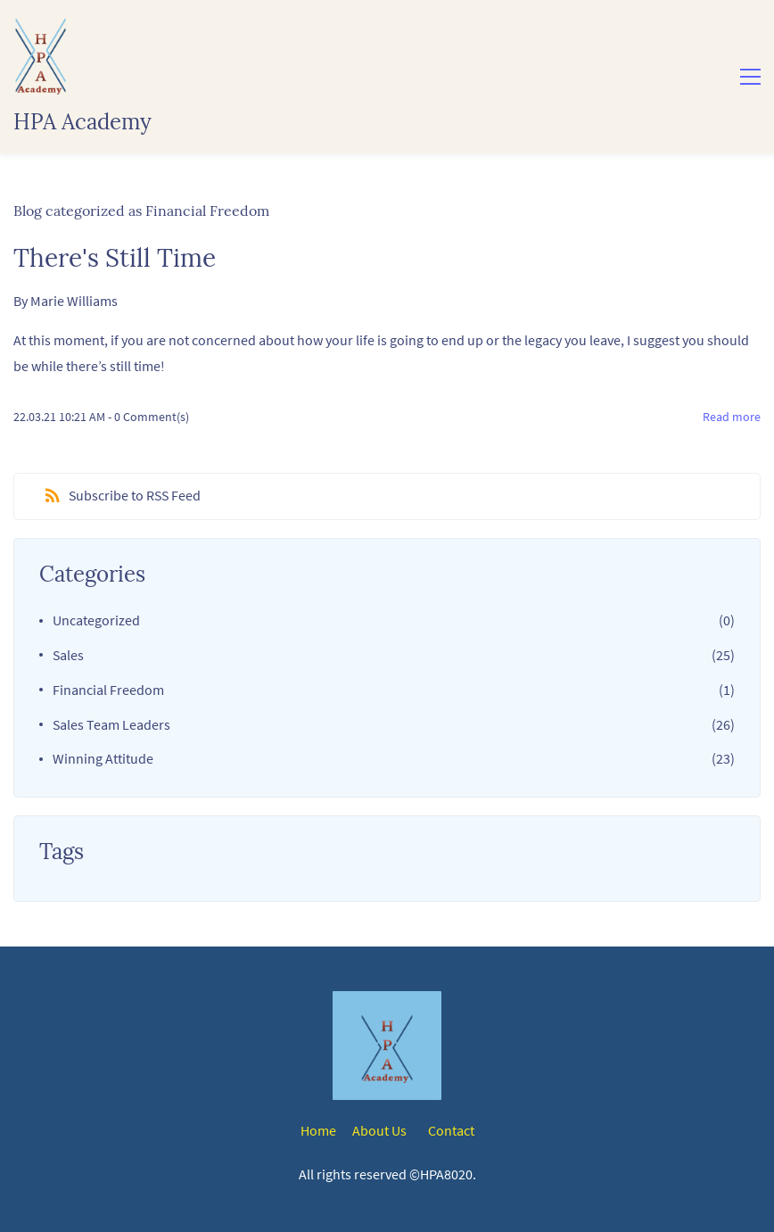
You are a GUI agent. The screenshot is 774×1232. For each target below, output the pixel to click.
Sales (68, 655)
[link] (387, 1017)
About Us (379, 1130)
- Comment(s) (148, 417)
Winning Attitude (103, 758)
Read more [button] (732, 417)
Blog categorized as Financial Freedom (141, 210)
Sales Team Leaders (111, 724)
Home (318, 1130)
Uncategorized (96, 620)
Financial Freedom (108, 690)
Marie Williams (74, 301)
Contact (451, 1130)
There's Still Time (114, 258)
